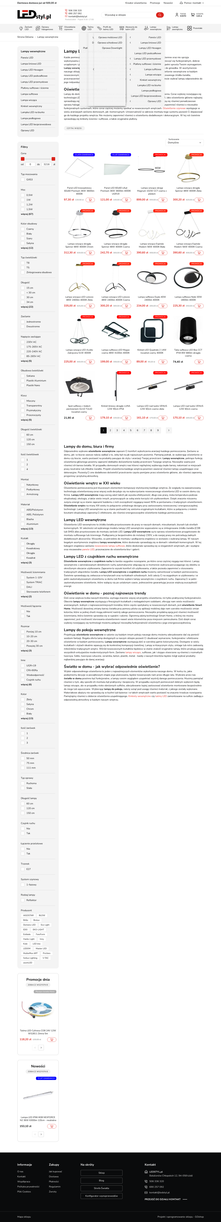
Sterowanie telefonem (38, 591)
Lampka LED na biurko (33, 112)
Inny (42, 939)
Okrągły (30, 543)
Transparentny (34, 405)
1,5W (29, 209)
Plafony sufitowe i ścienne (35, 88)
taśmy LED (161, 696)
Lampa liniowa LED (31, 63)
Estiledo (27, 934)
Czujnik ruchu (33, 679)
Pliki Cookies (24, 1191)
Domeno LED (29, 924)
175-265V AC (34, 346)
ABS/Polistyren (34, 509)
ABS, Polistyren (34, 514)
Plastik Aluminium (36, 380)
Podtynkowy (33, 489)
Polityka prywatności (28, 1186)
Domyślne (173, 142)
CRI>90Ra (32, 670)
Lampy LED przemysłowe (34, 82)
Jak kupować (55, 1171)
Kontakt (21, 1176)
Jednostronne (33, 321)
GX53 (29, 179)
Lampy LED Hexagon (32, 69)
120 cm (30, 439)
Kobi (25, 943)
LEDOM (26, 948)
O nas (20, 1171)
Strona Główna (25, 37)
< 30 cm (30, 292)
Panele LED (27, 57)
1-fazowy (31, 884)
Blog (101, 1180)
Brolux (36, 920)
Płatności (54, 1181)
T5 (27, 267)
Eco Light (45, 924)
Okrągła (30, 553)
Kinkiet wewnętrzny (31, 106)
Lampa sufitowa (29, 94)
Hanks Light (28, 939)
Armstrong (32, 494)
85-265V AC (33, 356)
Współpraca (23, 1181)
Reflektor (31, 900)
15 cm (29, 288)
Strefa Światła (101, 1188)
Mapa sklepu (24, 1216)
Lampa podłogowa (30, 118)
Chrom (30, 709)
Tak (28, 616)
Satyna (30, 243)
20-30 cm (31, 641)
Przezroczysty (33, 415)
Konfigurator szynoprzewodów (101, 1196)
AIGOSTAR (28, 915)
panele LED (88, 549)
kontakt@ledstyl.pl (77, 16)
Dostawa (53, 1176)
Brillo (25, 920)
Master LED (41, 948)
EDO (25, 929)
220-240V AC (34, 351)
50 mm (30, 758)
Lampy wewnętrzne (47, 37)
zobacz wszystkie (38, 985)
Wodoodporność (35, 675)
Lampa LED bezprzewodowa (36, 124)
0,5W (29, 195)
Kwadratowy (33, 548)
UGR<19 (31, 665)
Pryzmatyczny (33, 410)
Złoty (29, 699)
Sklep (102, 1173)
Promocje (155, 3)
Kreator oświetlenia (135, 3)
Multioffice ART (30, 953)
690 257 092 (75, 13)
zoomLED (27, 962)
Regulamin (55, 1186)
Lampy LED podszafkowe (34, 76)
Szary (29, 238)
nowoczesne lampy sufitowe (110, 546)
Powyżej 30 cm (34, 646)
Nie (28, 611)
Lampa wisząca (29, 100)
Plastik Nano (33, 385)
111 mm (31, 767)
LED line (36, 943)
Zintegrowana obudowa (38, 272)
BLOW (42, 915)
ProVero (46, 953)
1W (28, 199)
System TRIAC (34, 582)
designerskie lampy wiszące (95, 101)
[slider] (22, 159)
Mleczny (30, 401)
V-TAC (46, 958)
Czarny (30, 229)
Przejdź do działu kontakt (163, 1199)
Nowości (168, 3)
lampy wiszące (133, 652)
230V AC (31, 342)
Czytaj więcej (74, 128)
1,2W (29, 204)
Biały (29, 233)
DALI (29, 587)
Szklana (30, 376)
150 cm (30, 444)
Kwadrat (30, 558)
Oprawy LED (27, 130)
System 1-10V (34, 577)
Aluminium (32, 524)
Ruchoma (31, 783)
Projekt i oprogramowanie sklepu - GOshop (181, 1216)
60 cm (29, 434)
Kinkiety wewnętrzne (139, 696)
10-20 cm (31, 636)
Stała (29, 788)
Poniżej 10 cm (33, 631)
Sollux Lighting (30, 958)
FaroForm (40, 934)
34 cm (29, 302)
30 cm (29, 297)
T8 (27, 263)
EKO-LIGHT (38, 929)
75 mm (30, 763)
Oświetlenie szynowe (174, 108)
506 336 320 (75, 10)
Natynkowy (32, 484)
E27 (28, 869)
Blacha (30, 519)
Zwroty (53, 1191)
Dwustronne (33, 326)
